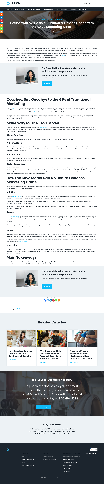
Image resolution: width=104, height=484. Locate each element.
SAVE (63, 55)
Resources (73, 9)
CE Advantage (66, 471)
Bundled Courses (48, 9)
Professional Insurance (48, 456)
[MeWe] (1, 23)
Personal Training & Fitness (34, 9)
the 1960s (12, 108)
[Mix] (1, 25)
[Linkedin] (50, 300)
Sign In (95, 3)
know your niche (16, 196)
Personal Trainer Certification (70, 462)
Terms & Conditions (52, 477)
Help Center (25, 450)
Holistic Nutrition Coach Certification (72, 450)
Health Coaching (19, 9)
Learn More (47, 83)
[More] (59, 300)
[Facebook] (45, 300)
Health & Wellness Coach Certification (72, 453)
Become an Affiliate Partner (49, 459)
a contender (34, 112)
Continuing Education (61, 9)
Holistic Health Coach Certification (71, 456)
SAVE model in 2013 (45, 127)
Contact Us (61, 407)
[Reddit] (1, 14)
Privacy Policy (60, 477)
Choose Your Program (43, 407)
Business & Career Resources (52, 19)
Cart (90, 3)
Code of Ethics (46, 453)
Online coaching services (13, 216)
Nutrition (9, 9)
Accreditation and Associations (50, 450)
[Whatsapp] (56, 300)
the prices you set (23, 241)
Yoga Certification (67, 465)
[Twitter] (48, 300)
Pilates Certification (67, 468)
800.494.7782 (68, 398)
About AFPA (82, 9)
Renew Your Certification (28, 459)
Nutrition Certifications (68, 459)
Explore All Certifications (28, 465)
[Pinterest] (53, 300)
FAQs (23, 462)
